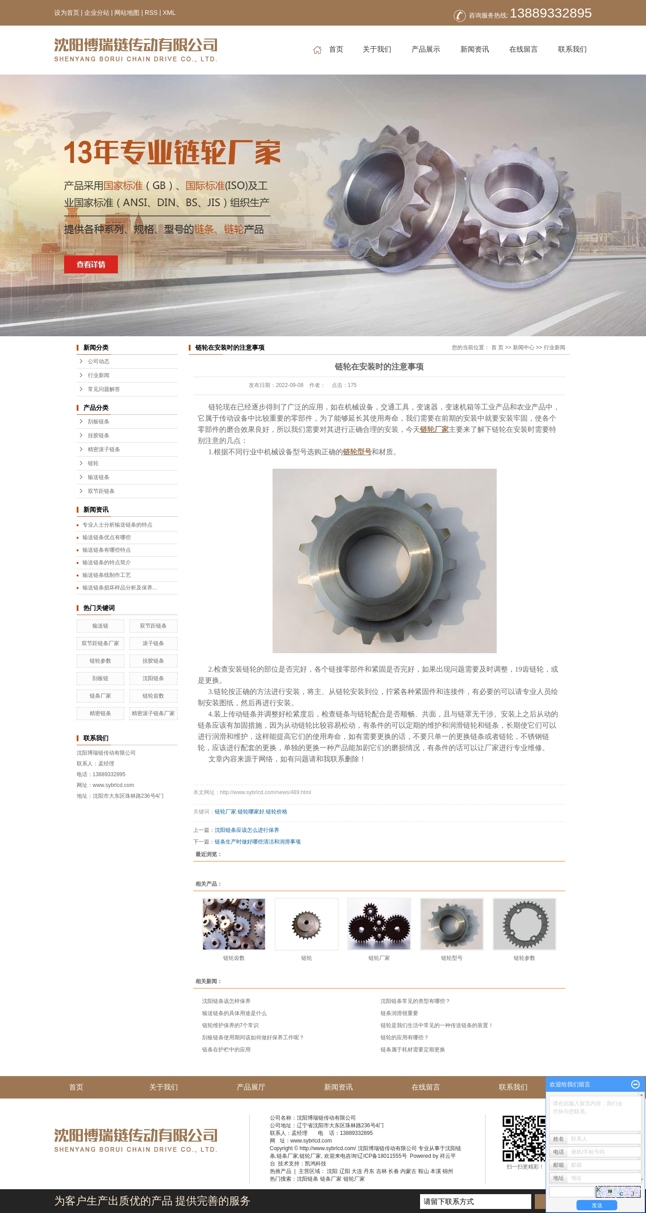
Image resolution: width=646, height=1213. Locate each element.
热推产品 (280, 1171)
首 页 (497, 347)
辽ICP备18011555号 (382, 1156)
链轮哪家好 (251, 812)
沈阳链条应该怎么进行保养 (247, 830)
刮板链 (100, 678)
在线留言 (523, 49)
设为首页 (66, 12)
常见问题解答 (104, 389)
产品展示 (426, 49)
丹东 (369, 1171)
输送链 (100, 626)
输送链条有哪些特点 (106, 550)
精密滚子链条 (104, 449)
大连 (356, 1171)
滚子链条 (153, 643)
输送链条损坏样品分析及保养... (119, 588)
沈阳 (332, 1171)
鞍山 (423, 1171)
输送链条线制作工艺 (106, 575)
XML (169, 12)
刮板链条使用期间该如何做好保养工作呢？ (253, 1037)
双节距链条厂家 (100, 643)
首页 (328, 49)
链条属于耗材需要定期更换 (413, 1049)
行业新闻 (98, 375)
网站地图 (126, 12)
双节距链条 (101, 491)
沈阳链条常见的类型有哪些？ (416, 1001)
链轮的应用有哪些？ (405, 1037)
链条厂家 (100, 696)
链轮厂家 (225, 812)
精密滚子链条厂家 (153, 713)
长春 (393, 1171)
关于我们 (377, 49)
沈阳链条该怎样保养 (226, 1001)
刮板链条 (98, 421)
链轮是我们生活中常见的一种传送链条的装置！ (437, 1025)
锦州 (447, 1171)
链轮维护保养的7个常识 (230, 1025)
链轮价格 (276, 812)
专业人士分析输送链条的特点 (117, 525)
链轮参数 (100, 661)
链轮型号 (452, 958)
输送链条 (98, 477)
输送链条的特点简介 (106, 562)
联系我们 (572, 49)
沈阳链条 (153, 678)
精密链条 (100, 713)
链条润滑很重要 (399, 1013)
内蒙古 (408, 1171)
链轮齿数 (153, 696)
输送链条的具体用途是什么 (234, 1013)
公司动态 (98, 361)
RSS (151, 12)
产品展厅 (251, 1087)
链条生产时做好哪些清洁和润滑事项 (258, 842)
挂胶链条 (98, 435)
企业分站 (96, 12)
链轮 (93, 463)
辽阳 (344, 1171)
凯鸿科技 (315, 1163)
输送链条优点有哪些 (106, 537)
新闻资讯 (474, 49)
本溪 (435, 1171)
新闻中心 (523, 347)
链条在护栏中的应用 (226, 1049)
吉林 (381, 1171)
